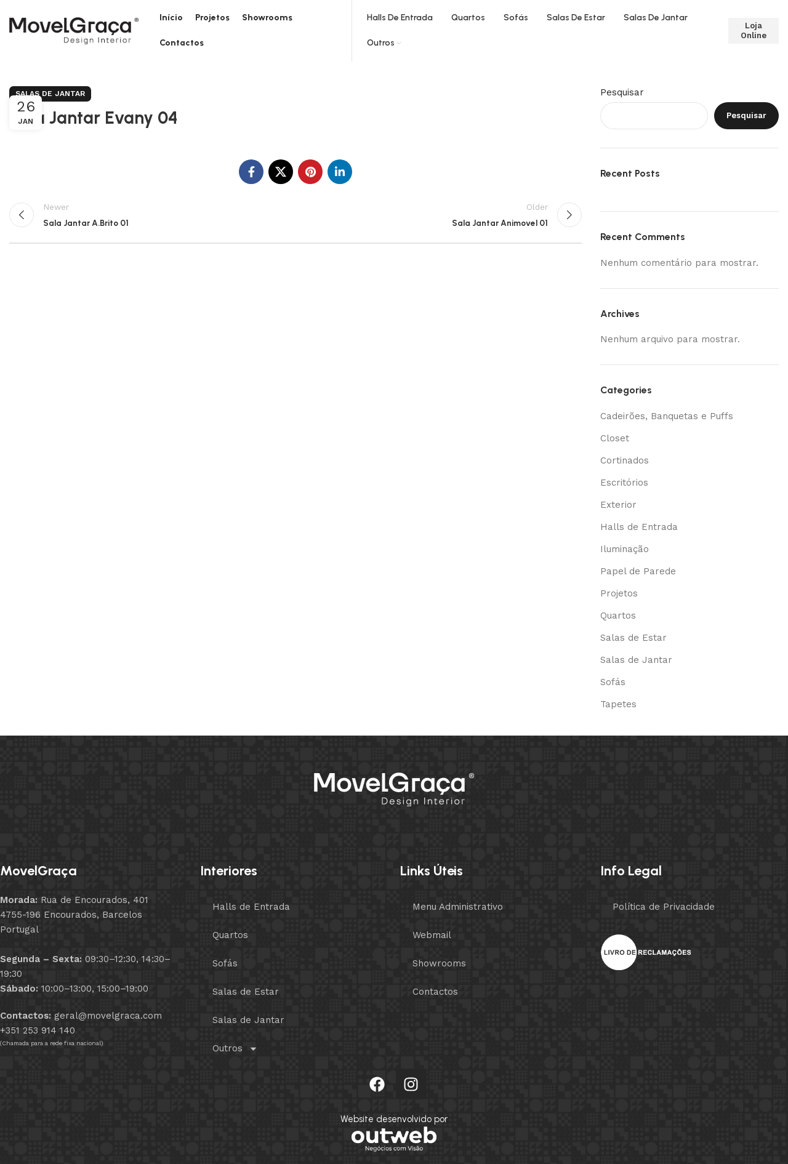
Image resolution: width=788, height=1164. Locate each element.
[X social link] (280, 171)
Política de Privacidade (664, 906)
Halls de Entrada (639, 526)
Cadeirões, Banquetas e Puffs (666, 416)
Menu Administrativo (457, 906)
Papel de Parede (638, 571)
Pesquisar (622, 92)
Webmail (431, 935)
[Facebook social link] (251, 171)
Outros (235, 1048)
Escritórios (624, 482)
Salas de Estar (633, 637)
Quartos (618, 615)
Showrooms (439, 963)
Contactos (435, 991)
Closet (614, 438)
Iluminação (624, 549)
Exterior (618, 504)
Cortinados (624, 460)
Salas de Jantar (50, 93)
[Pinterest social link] (310, 171)
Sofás (612, 682)
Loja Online (753, 30)
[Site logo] (74, 30)
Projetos (619, 593)
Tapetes (618, 704)
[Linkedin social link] (340, 171)
